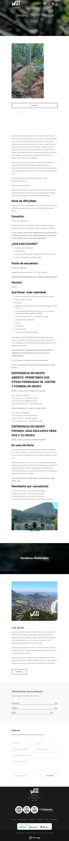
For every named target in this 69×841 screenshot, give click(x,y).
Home (14, 819)
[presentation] (15, 517)
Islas (46, 819)
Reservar (50, 776)
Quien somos (22, 819)
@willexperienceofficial (19, 181)
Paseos (40, 819)
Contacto (53, 819)
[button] (31, 529)
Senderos (32, 819)
